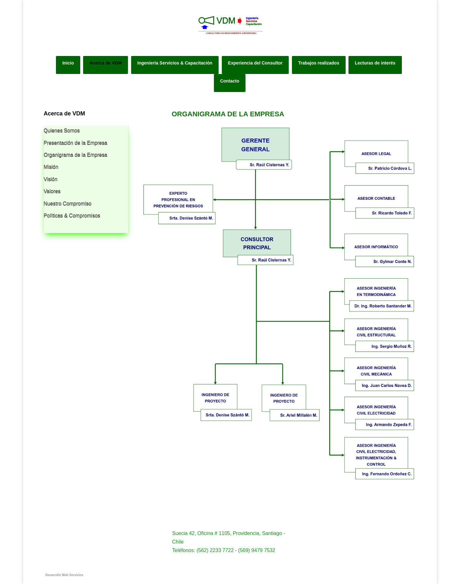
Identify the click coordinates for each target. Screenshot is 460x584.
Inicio (68, 62)
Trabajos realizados (318, 62)
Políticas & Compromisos (72, 215)
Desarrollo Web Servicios (64, 575)
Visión (50, 179)
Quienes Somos (62, 130)
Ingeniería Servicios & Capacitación (174, 62)
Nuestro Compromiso (67, 203)
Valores (52, 191)
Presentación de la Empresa (75, 142)
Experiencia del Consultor (255, 62)
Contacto (229, 80)
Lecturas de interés (375, 62)
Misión (51, 166)
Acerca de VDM (105, 62)
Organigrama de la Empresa (75, 154)
